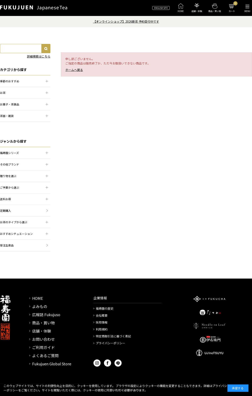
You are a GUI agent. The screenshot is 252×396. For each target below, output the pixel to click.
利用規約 (102, 329)
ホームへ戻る (74, 70)
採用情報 (102, 322)
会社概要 (102, 315)
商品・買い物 (43, 322)
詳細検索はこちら (38, 56)
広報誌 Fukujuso (46, 314)
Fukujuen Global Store (51, 363)
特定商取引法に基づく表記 (113, 336)
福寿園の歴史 (104, 308)
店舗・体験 (41, 331)
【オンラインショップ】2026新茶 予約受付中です (126, 21)
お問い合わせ (43, 339)
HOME (37, 298)
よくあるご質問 (45, 355)
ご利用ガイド (43, 347)
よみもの (39, 306)
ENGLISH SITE (161, 7)
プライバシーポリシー (110, 343)
